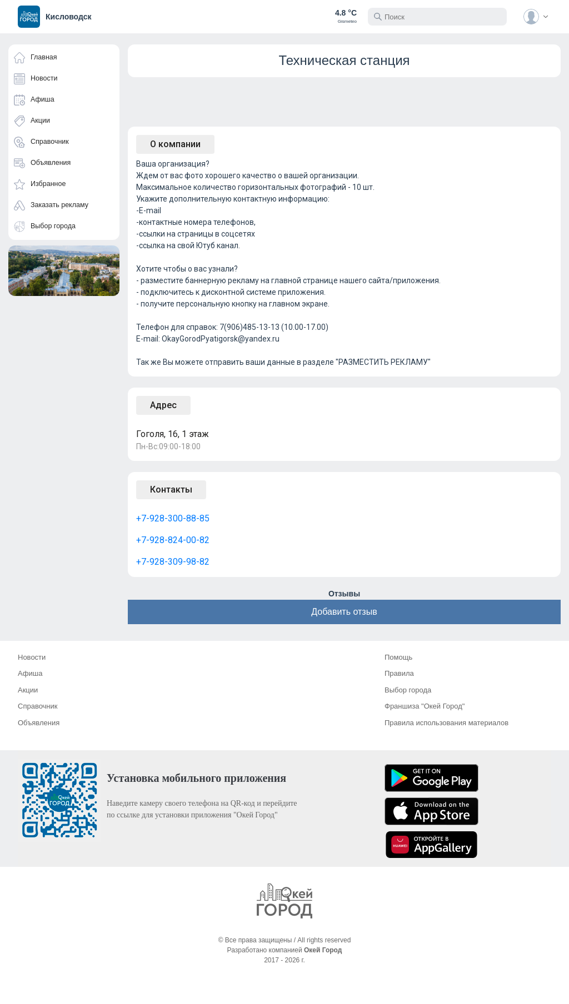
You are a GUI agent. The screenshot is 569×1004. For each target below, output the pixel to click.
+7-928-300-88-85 (172, 518)
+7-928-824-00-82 (172, 540)
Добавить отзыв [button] (344, 611)
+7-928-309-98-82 (172, 561)
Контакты (171, 489)
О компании (175, 144)
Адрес (163, 405)
